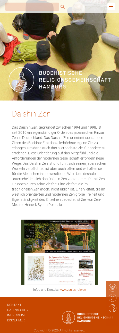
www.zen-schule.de (73, 290)
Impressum (15, 315)
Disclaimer (16, 320)
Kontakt (14, 305)
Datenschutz (18, 310)
